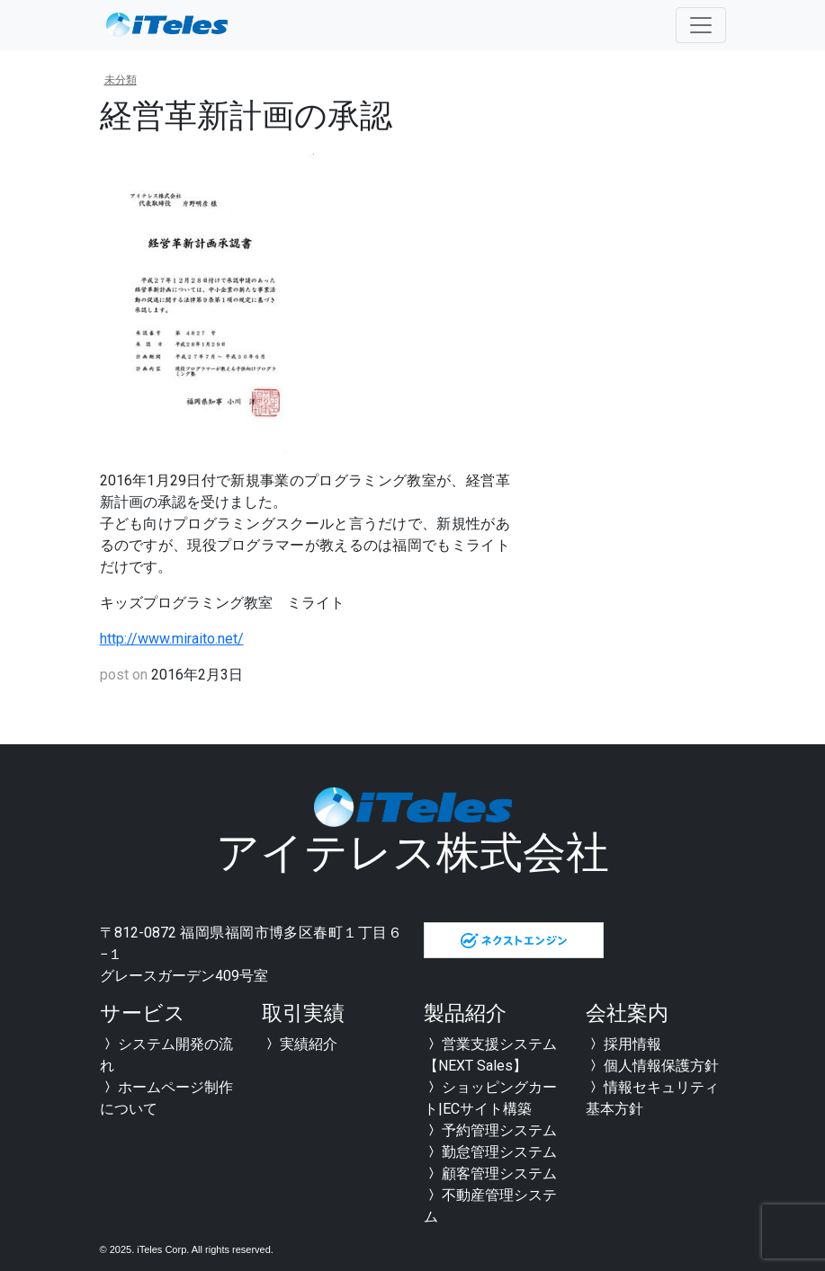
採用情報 (623, 1044)
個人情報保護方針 (652, 1065)
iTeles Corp (161, 1249)
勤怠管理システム (490, 1151)
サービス (142, 1013)
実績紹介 (299, 1044)
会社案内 (627, 1013)
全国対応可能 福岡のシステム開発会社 (167, 25)
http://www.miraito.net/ (172, 638)
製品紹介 (465, 1013)
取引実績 (303, 1013)
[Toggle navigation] (701, 25)
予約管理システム (490, 1130)
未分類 (120, 80)
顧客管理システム (490, 1173)
